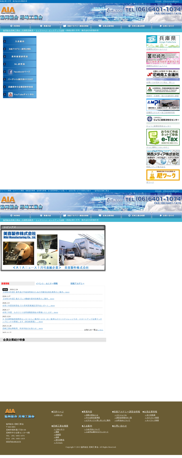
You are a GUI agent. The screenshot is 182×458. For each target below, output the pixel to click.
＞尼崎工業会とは (91, 415)
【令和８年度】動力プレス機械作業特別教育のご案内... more (28, 299)
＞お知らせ (58, 415)
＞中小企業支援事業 (92, 417)
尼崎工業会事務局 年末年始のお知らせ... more (22, 328)
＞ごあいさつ (59, 429)
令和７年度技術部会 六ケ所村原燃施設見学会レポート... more (28, 305)
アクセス (158, 1)
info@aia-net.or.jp (13, 441)
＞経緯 (56, 437)
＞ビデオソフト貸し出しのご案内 (97, 420)
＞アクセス (58, 442)
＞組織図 (57, 434)
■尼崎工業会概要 (60, 426)
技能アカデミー (77, 283)
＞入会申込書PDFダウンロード (96, 432)
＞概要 (56, 432)
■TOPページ (58, 412)
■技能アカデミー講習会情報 (126, 412)
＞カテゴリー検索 (152, 417)
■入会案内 (87, 426)
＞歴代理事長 (59, 440)
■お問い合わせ (119, 426)
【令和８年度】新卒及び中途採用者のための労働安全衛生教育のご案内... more (35, 292)
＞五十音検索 (150, 415)
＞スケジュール (121, 415)
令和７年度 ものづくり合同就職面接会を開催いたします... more (30, 312)
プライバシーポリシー (171, 1)
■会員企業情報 (150, 412)
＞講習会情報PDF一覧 (123, 417)
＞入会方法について (92, 429)
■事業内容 (87, 412)
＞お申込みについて (122, 420)
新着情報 (5, 283)
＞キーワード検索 (152, 420)
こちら (100, 330)
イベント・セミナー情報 (47, 283)
